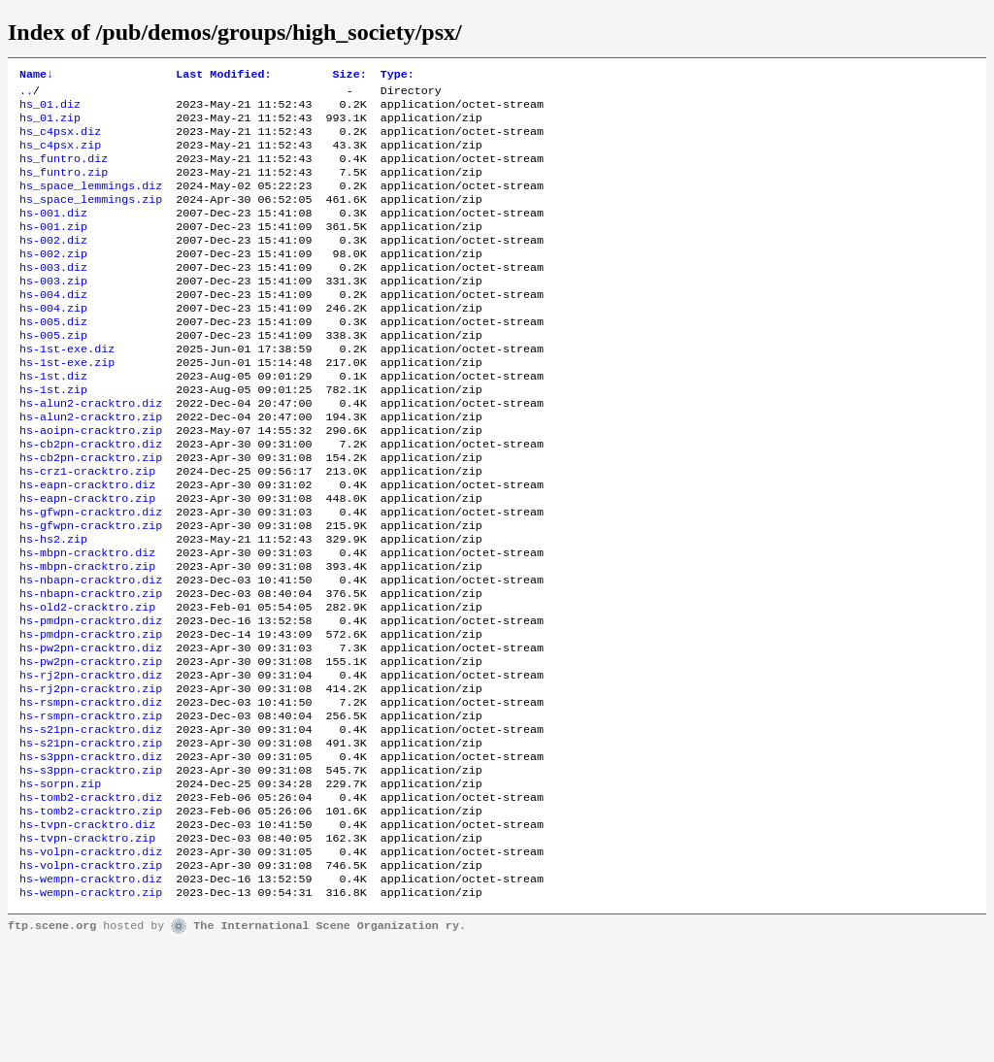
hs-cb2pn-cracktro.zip (90, 513)
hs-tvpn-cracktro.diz (87, 933)
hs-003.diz (53, 296)
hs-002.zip (53, 280)
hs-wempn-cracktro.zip (90, 1010)
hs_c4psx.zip (60, 156)
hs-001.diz (53, 234)
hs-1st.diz (53, 420)
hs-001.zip (53, 249)
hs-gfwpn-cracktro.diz (90, 575)
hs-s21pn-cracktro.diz (90, 824)
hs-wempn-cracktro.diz (90, 995)
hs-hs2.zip (53, 606)
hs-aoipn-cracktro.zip (90, 482)
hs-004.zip (53, 342)
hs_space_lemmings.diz (90, 203)
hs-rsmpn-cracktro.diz (90, 793)
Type (397, 75)
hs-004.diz (53, 327)
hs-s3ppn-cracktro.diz (90, 855)
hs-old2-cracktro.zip (87, 684)
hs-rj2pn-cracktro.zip (90, 777)
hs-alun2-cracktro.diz (90, 451)
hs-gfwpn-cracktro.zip (90, 591)
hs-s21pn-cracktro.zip (90, 839)
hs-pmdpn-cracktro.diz (90, 700)
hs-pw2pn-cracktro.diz (90, 731)
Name (36, 75)
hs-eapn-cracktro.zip (87, 560)
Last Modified (223, 75)
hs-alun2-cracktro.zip (90, 467)
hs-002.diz (53, 265)
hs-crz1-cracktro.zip (87, 529)
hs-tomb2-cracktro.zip (90, 917)
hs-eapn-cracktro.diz (87, 544)
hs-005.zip (53, 374)
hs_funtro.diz (63, 172)
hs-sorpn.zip (60, 886)
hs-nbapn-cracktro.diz (90, 653)
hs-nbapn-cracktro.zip (90, 669)
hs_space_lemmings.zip (90, 218)
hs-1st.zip (53, 436)
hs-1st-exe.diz (67, 389)
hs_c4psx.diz (60, 141)
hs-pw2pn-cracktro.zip (90, 746)
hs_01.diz (50, 109)
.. (26, 94)
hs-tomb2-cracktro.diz (90, 902)
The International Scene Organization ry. (329, 1044)
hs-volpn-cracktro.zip (90, 979)
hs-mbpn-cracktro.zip (87, 638)
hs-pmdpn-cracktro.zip (90, 715)
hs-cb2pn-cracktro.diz (90, 498)
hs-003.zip (53, 311)
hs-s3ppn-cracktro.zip (90, 871)
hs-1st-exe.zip (67, 405)
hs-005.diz (53, 358)
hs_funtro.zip (63, 187)
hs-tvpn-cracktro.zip (87, 948)
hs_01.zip (50, 125)
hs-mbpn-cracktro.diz (87, 622)
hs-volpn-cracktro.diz (90, 964)
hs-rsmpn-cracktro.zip (90, 808)
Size (350, 75)
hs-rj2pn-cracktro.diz (90, 762)
